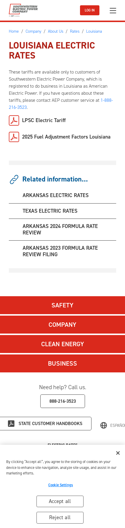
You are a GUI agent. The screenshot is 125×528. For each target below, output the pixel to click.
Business (62, 363)
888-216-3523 (62, 401)
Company (62, 324)
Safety (62, 305)
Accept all (60, 501)
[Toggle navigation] (113, 10)
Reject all (60, 518)
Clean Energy (62, 344)
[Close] (117, 453)
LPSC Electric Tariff (44, 120)
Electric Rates (63, 445)
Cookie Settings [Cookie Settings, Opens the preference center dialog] (60, 485)
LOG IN (90, 10)
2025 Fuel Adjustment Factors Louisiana (66, 136)
